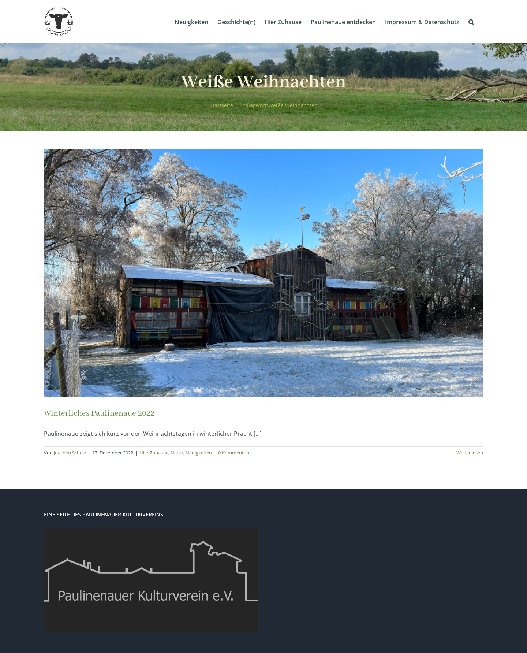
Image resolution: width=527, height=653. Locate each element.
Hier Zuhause (153, 452)
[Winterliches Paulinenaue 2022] (263, 273)
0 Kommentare (234, 452)
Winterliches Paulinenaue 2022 (99, 413)
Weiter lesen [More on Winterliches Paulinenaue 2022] (469, 452)
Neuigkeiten (199, 452)
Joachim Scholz (70, 452)
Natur (177, 452)
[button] (471, 21)
